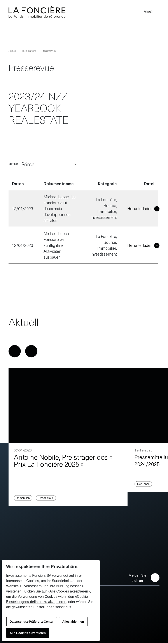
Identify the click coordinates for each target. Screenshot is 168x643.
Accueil (13, 51)
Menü (151, 11)
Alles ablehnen (73, 621)
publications (29, 51)
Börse (49, 164)
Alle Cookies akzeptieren (28, 633)
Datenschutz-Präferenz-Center (32, 621)
